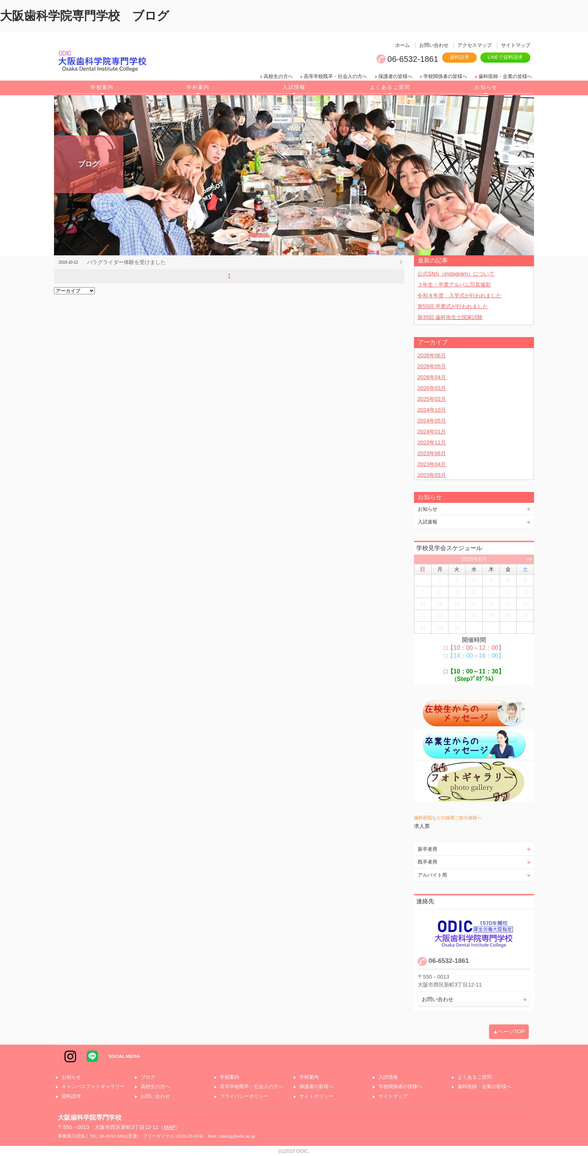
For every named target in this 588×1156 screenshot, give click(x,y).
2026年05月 (431, 366)
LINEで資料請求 (505, 57)
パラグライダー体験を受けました (126, 262)
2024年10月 (431, 410)
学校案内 (102, 87)
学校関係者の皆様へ (445, 76)
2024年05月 (431, 421)
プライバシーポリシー (244, 1096)
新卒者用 (427, 849)
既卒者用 (427, 862)
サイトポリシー (316, 1096)
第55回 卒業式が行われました (452, 306)
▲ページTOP (509, 1032)
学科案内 (198, 87)
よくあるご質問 (390, 87)
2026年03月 (431, 388)
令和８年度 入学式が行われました (459, 295)
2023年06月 (431, 453)
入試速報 (427, 522)
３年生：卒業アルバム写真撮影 (454, 285)
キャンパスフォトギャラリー (93, 1086)
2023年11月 (431, 442)
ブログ (148, 1077)
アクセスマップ (475, 45)
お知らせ (486, 87)
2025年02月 (431, 399)
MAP (170, 1127)
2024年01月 (431, 432)
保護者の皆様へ (395, 76)
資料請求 (459, 57)
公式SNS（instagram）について (455, 274)
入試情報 (294, 87)
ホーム (402, 45)
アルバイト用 (432, 875)
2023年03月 (431, 475)
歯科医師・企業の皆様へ (505, 76)
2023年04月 (431, 464)
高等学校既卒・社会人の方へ (335, 76)
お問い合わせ (433, 45)
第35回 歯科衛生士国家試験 (450, 317)
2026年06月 (431, 355)
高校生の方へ (278, 76)
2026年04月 (431, 377)
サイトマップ (515, 45)
